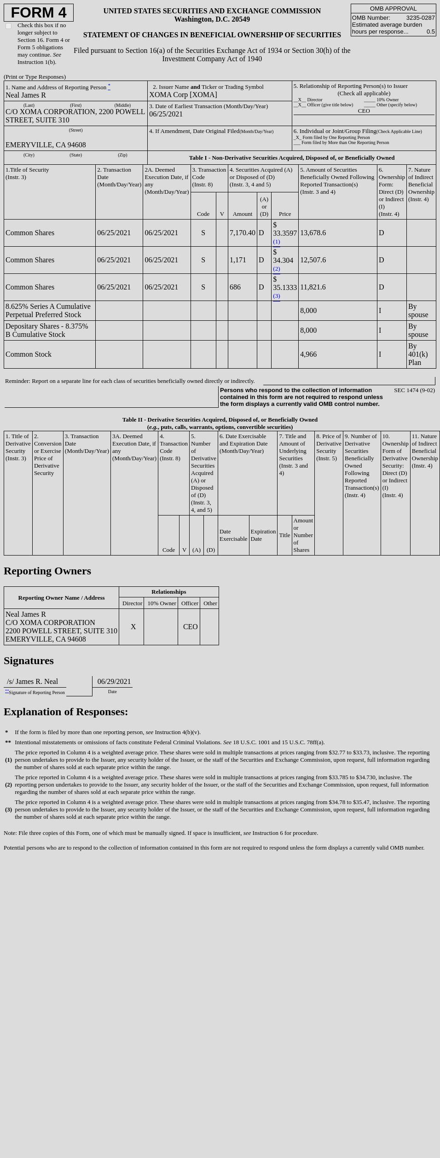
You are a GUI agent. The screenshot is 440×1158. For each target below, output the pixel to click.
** (7, 691)
